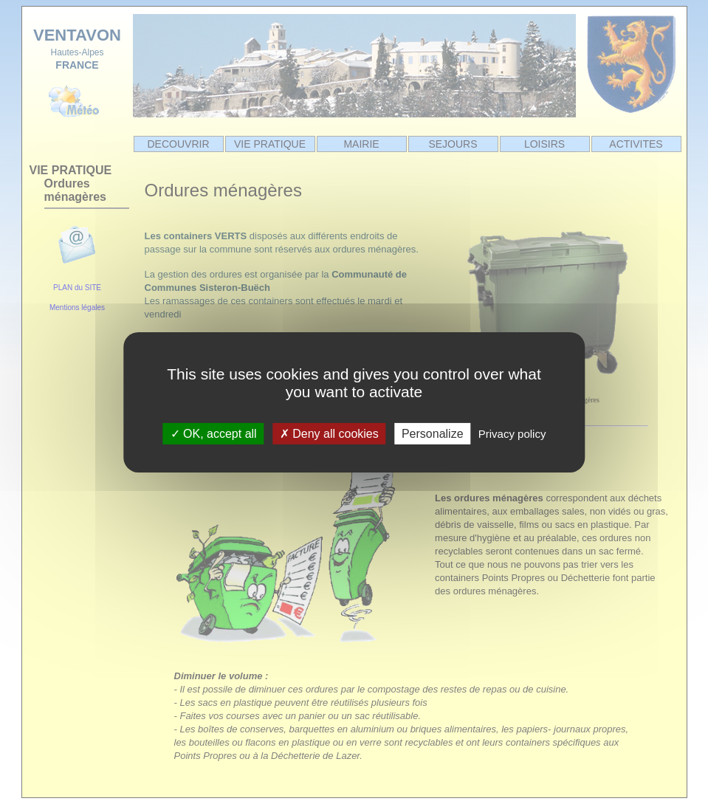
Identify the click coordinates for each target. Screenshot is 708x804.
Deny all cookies (329, 433)
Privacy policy (512, 433)
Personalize (433, 433)
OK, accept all (214, 433)
